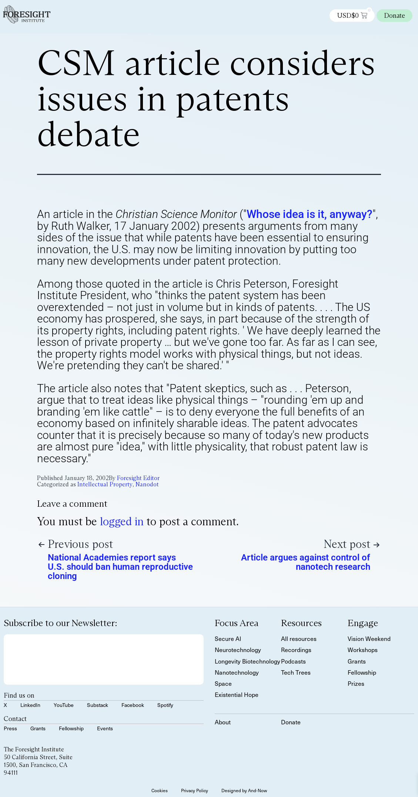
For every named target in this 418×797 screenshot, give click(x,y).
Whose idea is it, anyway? (309, 214)
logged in (122, 521)
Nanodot (147, 484)
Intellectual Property (105, 484)
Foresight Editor (138, 478)
